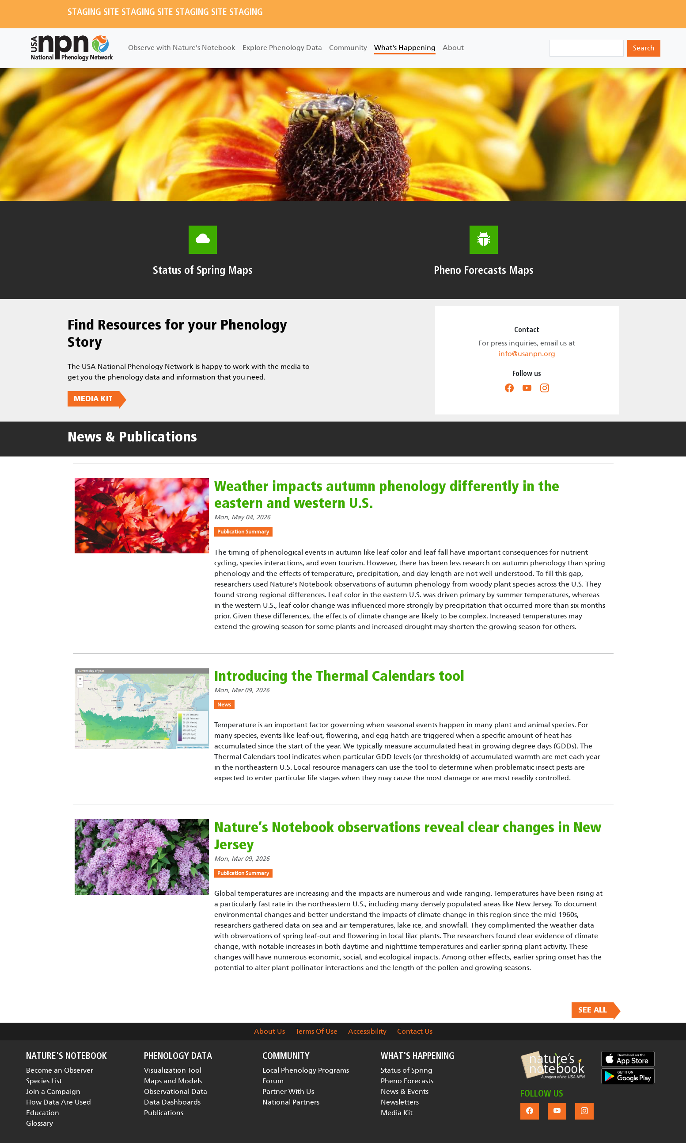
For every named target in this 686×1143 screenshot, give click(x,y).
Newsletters (400, 1102)
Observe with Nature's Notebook (181, 47)
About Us (269, 1031)
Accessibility (367, 1031)
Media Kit (397, 1112)
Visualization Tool (172, 1070)
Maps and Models (173, 1081)
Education (42, 1112)
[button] (552, 1065)
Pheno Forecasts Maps (484, 270)
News (224, 705)
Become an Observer (59, 1070)
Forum (273, 1081)
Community (348, 47)
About (453, 47)
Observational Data (175, 1091)
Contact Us (414, 1031)
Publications (163, 1112)
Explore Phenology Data (282, 47)
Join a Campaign (53, 1091)
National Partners (290, 1102)
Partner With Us (288, 1091)
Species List (44, 1081)
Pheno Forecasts (407, 1081)
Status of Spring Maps (203, 270)
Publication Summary (243, 532)
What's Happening (405, 47)
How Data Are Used (58, 1102)
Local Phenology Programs (305, 1070)
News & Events (404, 1091)
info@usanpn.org (527, 353)
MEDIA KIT (93, 398)
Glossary (39, 1123)
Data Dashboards (172, 1102)
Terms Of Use (316, 1031)
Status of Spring (406, 1070)
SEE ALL (592, 1010)
